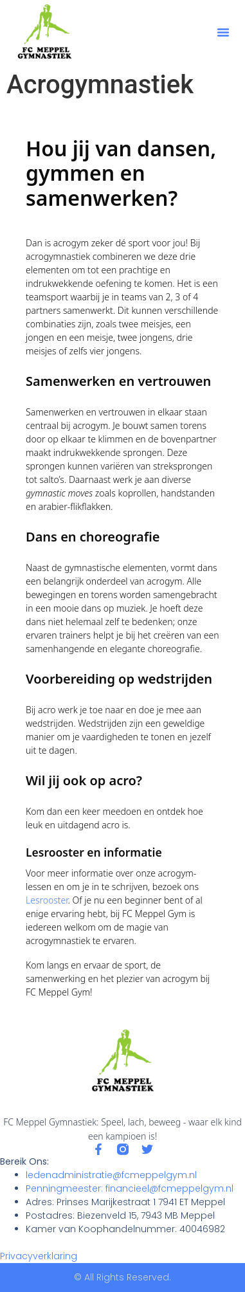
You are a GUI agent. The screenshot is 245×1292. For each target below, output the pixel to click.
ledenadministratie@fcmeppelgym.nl (111, 1175)
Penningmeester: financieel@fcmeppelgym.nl (129, 1188)
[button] (223, 32)
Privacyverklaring (38, 1256)
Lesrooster (47, 900)
